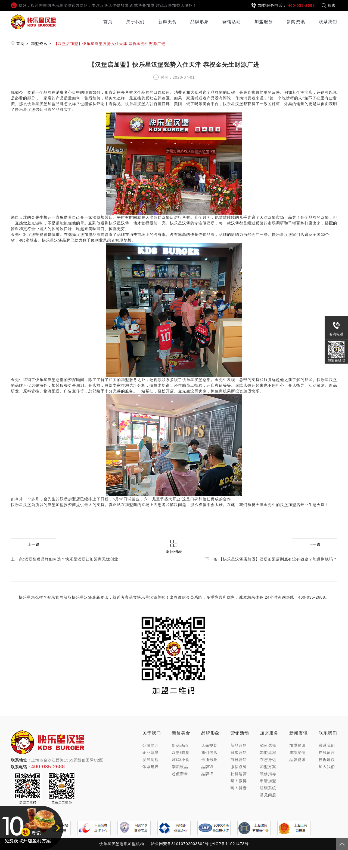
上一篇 (33, 544)
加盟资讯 (39, 43)
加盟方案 (268, 766)
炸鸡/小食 (180, 759)
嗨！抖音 (239, 788)
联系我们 (328, 21)
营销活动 (231, 21)
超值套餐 (180, 774)
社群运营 (239, 774)
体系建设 (150, 766)
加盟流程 (268, 752)
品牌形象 (199, 21)
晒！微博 (239, 781)
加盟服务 (263, 21)
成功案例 (297, 752)
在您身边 (268, 759)
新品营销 (239, 745)
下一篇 (314, 544)
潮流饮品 (180, 766)
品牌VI (207, 766)
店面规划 (209, 745)
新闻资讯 (296, 21)
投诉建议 (327, 759)
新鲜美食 (167, 21)
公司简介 (150, 745)
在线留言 (327, 752)
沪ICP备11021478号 (229, 844)
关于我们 (135, 21)
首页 (108, 21)
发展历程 (150, 759)
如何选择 (268, 745)
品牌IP (207, 774)
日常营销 (239, 752)
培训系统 (268, 788)
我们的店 (209, 752)
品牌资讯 (297, 759)
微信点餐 (239, 766)
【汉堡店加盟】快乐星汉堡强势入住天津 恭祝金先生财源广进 (109, 43)
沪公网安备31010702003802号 (180, 844)
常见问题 (268, 795)
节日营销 (239, 759)
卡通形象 (209, 759)
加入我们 (327, 766)
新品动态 (180, 745)
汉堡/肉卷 (180, 752)
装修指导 (268, 774)
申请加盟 (268, 781)
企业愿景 (150, 752)
